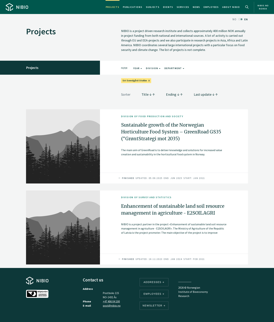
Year (137, 68)
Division (153, 68)
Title (148, 94)
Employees (211, 7)
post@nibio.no (112, 305)
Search (246, 6)
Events (168, 7)
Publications (132, 7)
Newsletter (154, 305)
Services (183, 7)
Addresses (154, 282)
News (196, 7)
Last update (206, 94)
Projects (112, 7)
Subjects (153, 7)
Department (174, 68)
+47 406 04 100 (111, 301)
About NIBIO (231, 7)
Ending (174, 94)
